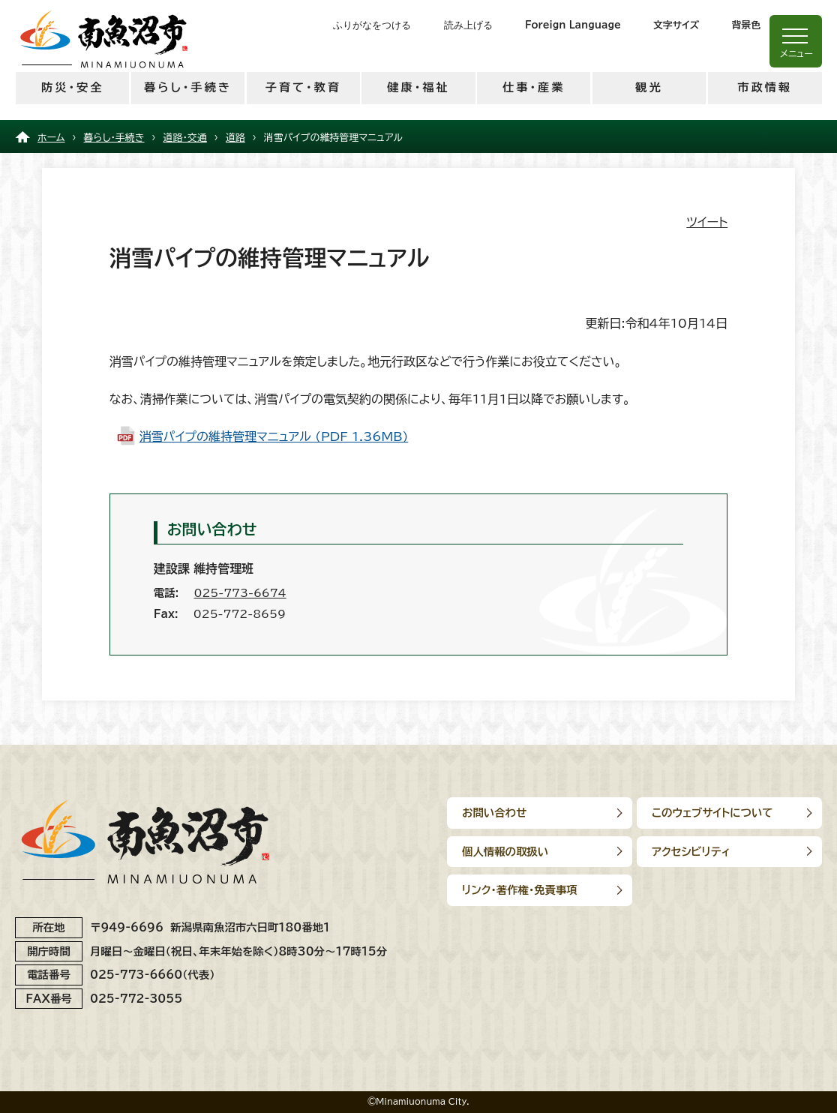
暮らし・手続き (188, 87)
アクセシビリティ (692, 851)
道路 (235, 137)
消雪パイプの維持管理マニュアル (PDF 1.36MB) (274, 436)
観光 (648, 87)
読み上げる (468, 25)
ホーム (51, 137)
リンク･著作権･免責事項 (520, 890)
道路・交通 (185, 137)
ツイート (707, 222)
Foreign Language (573, 25)
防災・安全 (72, 87)
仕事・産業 (533, 87)
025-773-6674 (240, 592)
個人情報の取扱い (505, 851)
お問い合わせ (494, 812)
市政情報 (764, 87)
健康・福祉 (418, 87)
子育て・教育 (303, 87)
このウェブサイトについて (714, 812)
